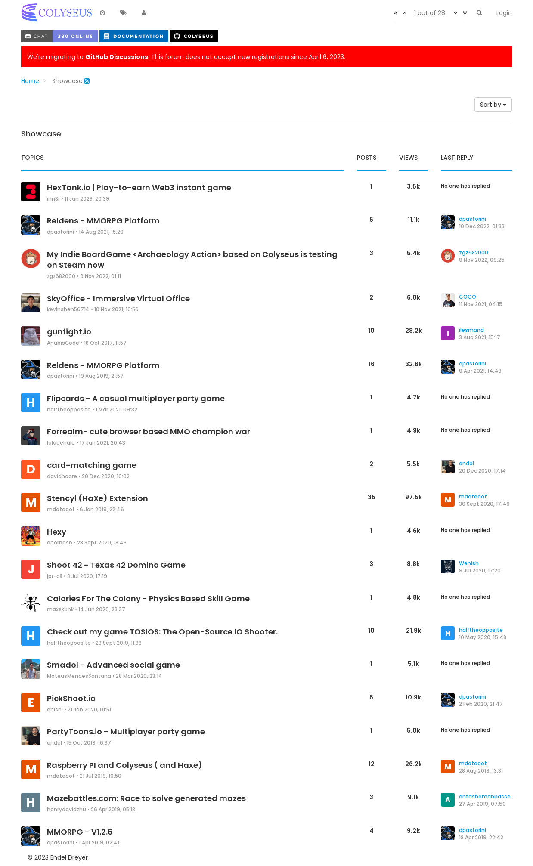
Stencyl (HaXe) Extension (97, 498)
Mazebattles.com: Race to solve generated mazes (146, 798)
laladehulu (61, 442)
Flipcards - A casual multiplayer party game (136, 398)
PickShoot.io (71, 698)
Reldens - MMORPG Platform (103, 220)
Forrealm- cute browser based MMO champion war (148, 431)
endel (54, 742)
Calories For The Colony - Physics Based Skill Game (148, 598)
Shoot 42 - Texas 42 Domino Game (116, 565)
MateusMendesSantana (79, 676)
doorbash (59, 542)
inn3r (53, 198)
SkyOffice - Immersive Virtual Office (118, 298)
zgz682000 (61, 276)
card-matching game (91, 465)
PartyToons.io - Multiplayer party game (126, 731)
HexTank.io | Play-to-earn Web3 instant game (139, 187)
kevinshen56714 (68, 309)
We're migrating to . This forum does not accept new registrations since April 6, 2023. (186, 57)
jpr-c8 (54, 576)
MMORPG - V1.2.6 (80, 831)
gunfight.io (69, 331)
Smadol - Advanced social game (113, 664)
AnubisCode (63, 343)
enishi (55, 709)
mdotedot (61, 509)
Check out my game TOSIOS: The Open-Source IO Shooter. (162, 631)
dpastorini (60, 232)
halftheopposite (69, 409)
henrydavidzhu (66, 809)
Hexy (56, 531)
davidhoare (62, 476)
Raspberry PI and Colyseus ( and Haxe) (124, 765)
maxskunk (60, 609)
